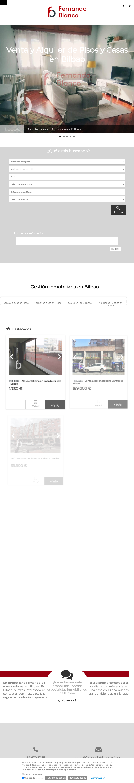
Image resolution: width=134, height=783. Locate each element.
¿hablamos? (67, 685)
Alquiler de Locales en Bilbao (110, 302)
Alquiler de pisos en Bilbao (47, 302)
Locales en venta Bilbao (79, 302)
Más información (97, 778)
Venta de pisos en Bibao (16, 302)
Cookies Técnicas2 (32, 774)
